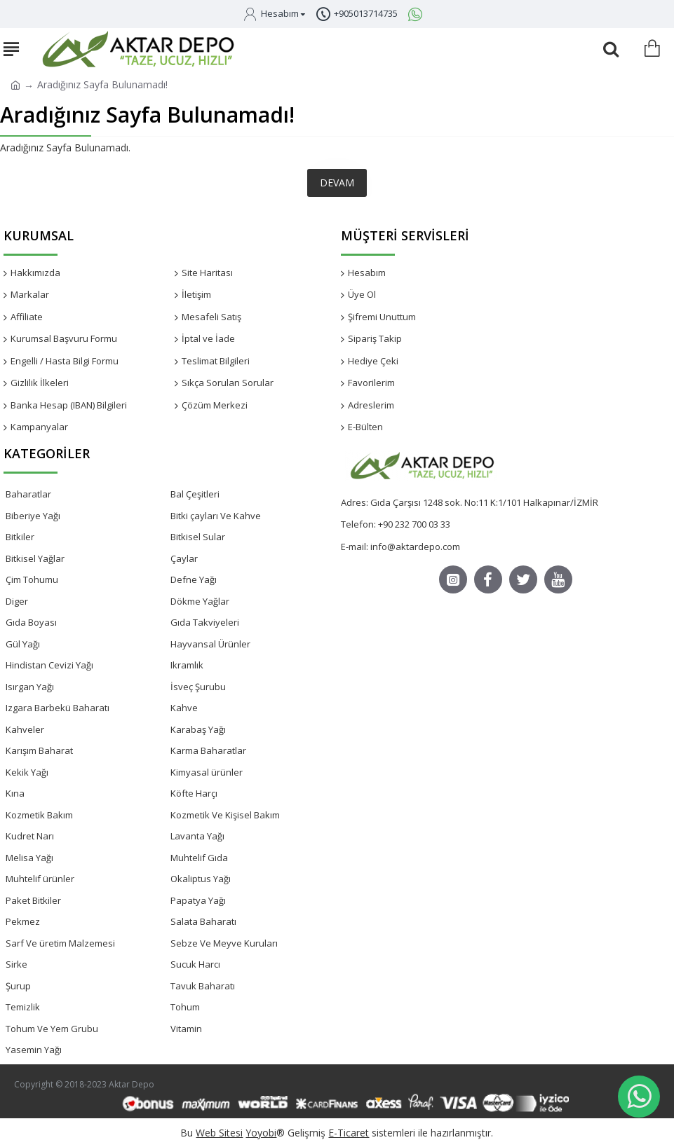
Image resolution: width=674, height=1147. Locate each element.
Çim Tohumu (32, 579)
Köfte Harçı (193, 793)
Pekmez (23, 921)
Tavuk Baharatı (202, 986)
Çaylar (184, 558)
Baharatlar (28, 494)
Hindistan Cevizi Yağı (49, 665)
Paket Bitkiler (33, 900)
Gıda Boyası (31, 622)
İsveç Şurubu (198, 686)
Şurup (18, 986)
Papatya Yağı (198, 900)
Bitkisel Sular (197, 536)
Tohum (185, 1007)
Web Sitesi (219, 1132)
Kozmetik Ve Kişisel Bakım (225, 815)
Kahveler (25, 729)
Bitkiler (20, 536)
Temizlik (23, 1007)
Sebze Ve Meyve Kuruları (224, 943)
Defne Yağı (193, 579)
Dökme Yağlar (199, 601)
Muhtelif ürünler (40, 878)
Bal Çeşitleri (195, 494)
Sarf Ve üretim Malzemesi (60, 943)
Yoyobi (260, 1132)
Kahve (184, 707)
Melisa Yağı (29, 857)
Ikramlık (186, 665)
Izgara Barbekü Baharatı (57, 707)
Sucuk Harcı (195, 964)
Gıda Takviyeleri (204, 622)
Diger (17, 601)
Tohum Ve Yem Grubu (52, 1028)
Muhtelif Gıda (199, 857)
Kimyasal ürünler (206, 772)
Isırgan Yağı (30, 686)
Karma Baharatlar (208, 750)
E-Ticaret (348, 1132)
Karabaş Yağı (198, 729)
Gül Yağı (23, 644)
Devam (337, 182)
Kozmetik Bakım (39, 815)
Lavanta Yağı (197, 836)
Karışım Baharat (39, 750)
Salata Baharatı (203, 921)
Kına (15, 793)
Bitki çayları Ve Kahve (215, 515)
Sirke (16, 964)
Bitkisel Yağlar (35, 558)
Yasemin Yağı (34, 1049)
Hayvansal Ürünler (210, 644)
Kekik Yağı (27, 772)
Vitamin (186, 1028)
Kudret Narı (30, 836)
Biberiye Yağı (33, 515)
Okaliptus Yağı (200, 878)
